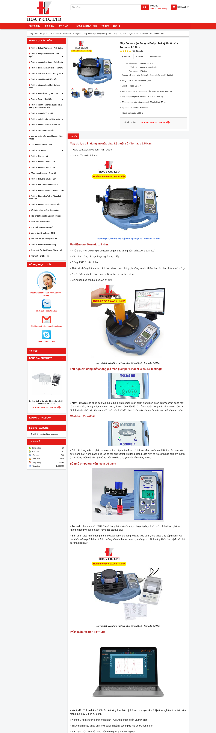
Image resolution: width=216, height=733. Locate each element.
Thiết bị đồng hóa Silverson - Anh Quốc (46, 55)
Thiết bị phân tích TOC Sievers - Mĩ (45, 125)
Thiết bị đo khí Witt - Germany (43, 244)
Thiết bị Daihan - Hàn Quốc (42, 130)
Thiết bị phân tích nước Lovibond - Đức (47, 190)
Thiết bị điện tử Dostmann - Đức (44, 185)
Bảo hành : (133, 71)
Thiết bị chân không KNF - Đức (44, 79)
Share (126, 57)
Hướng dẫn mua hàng (85, 26)
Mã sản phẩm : (132, 63)
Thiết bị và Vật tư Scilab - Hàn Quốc (47, 74)
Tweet (140, 57)
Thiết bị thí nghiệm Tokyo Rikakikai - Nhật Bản (45, 197)
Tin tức (104, 26)
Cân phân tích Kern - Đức (41, 145)
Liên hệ (116, 26)
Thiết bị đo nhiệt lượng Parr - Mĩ (47, 93)
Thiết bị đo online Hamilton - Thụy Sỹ (47, 68)
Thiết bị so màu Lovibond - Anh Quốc (47, 62)
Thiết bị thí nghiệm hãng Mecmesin (45, 434)
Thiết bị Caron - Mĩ (47, 150)
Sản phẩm (65, 26)
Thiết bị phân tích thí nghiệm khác (47, 119)
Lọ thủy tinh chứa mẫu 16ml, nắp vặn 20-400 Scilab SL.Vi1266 (46, 402)
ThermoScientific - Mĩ (40, 256)
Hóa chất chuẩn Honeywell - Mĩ (44, 239)
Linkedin (155, 57)
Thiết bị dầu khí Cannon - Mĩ (43, 167)
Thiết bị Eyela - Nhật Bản (47, 99)
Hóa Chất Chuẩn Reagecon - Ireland (46, 216)
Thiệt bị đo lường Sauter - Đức (44, 179)
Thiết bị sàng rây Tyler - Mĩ (42, 113)
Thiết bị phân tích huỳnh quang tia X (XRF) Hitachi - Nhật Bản (45, 106)
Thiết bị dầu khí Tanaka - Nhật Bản (45, 204)
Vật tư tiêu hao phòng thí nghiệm (45, 210)
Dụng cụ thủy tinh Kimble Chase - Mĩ (46, 250)
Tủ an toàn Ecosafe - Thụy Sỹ (43, 173)
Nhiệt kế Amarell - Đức (40, 222)
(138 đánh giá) (137, 51)
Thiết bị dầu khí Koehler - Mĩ (43, 162)
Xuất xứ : (134, 67)
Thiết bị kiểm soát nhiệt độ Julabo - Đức (45, 86)
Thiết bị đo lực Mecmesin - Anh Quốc (47, 48)
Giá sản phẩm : (130, 122)
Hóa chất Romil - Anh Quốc (42, 227)
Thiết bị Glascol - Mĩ (39, 156)
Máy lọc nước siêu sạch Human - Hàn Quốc (46, 137)
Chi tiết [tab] (73, 136)
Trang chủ (34, 26)
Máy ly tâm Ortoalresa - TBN (43, 233)
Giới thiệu (49, 26)
